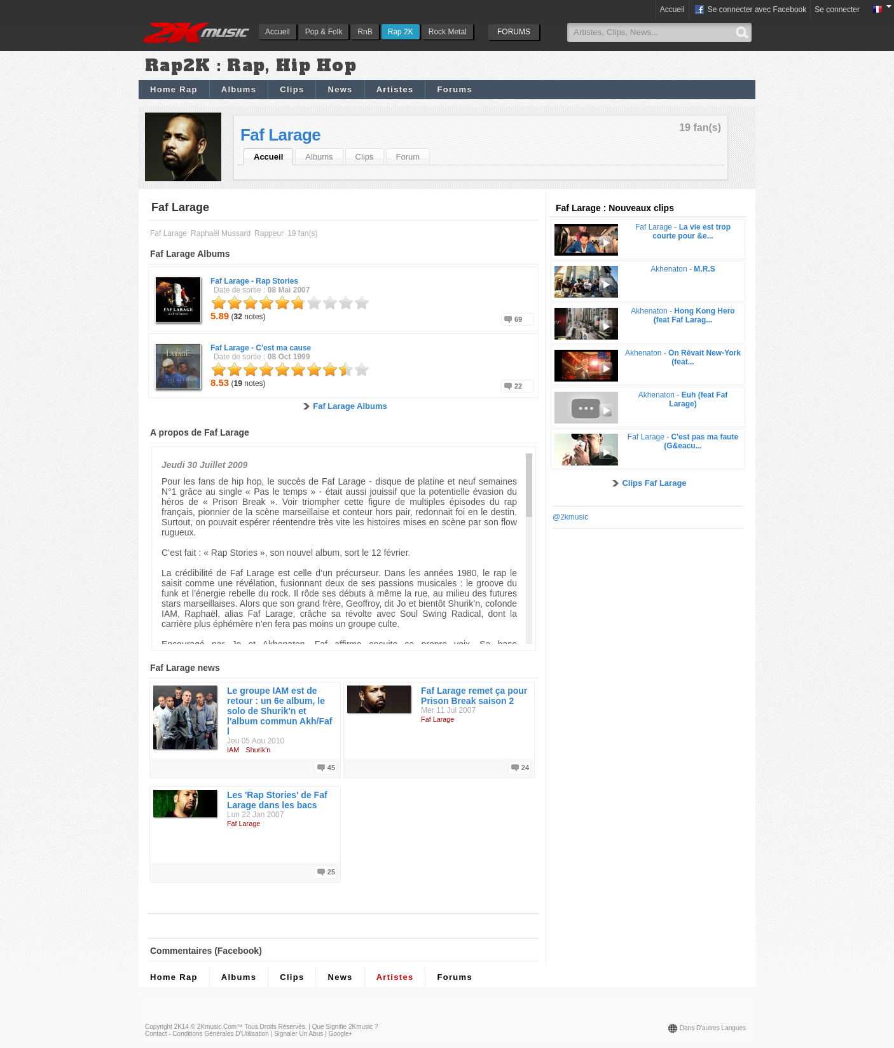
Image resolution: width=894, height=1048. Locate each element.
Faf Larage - (254, 281)
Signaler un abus (298, 1033)
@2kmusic (570, 517)
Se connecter (837, 9)
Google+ (340, 1033)
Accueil (277, 31)
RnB (364, 31)
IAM (233, 750)
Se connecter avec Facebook (750, 10)
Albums (238, 89)
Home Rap (174, 89)
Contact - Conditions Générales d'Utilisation (207, 1033)
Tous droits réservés (275, 1026)
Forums (454, 89)
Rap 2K (400, 31)
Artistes (395, 89)
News (339, 89)
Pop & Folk (324, 31)
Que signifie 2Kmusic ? (345, 1026)
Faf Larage (280, 134)
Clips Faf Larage (654, 483)
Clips (292, 89)
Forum (408, 157)
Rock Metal (448, 31)
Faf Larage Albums (350, 406)
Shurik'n (258, 750)
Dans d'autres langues (713, 1027)
